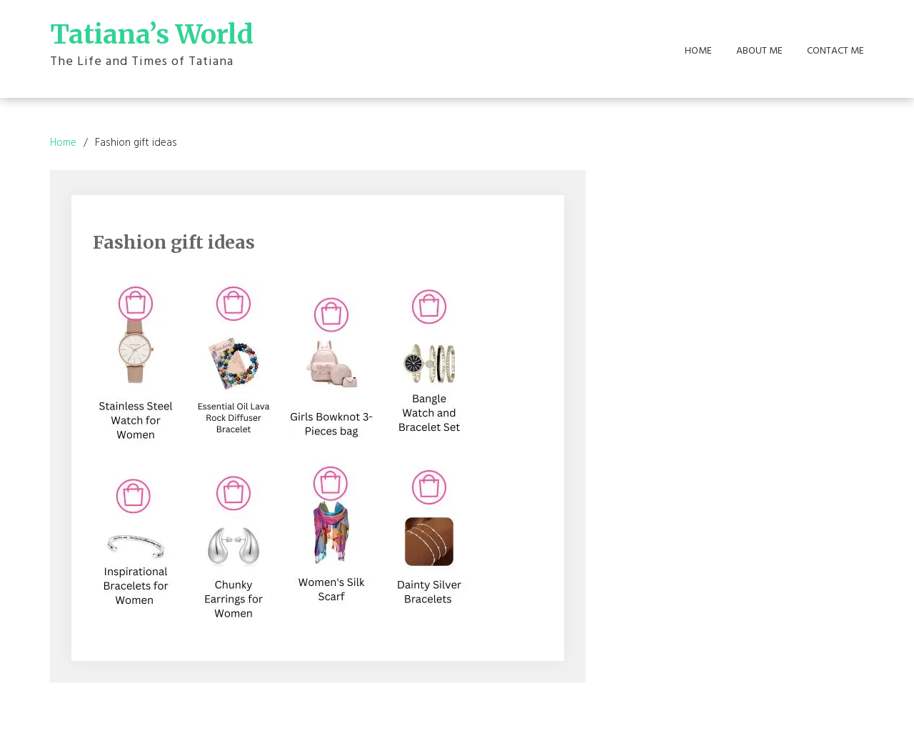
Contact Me (835, 51)
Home (698, 51)
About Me (759, 51)
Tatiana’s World (151, 34)
